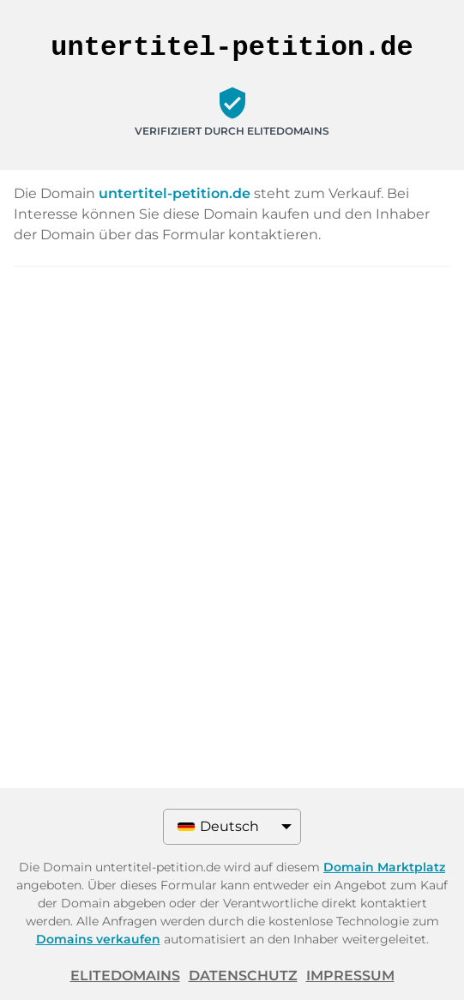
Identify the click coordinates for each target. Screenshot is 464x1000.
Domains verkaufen (98, 939)
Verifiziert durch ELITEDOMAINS (232, 130)
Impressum (350, 975)
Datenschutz (243, 975)
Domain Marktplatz (384, 867)
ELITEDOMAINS (125, 975)
